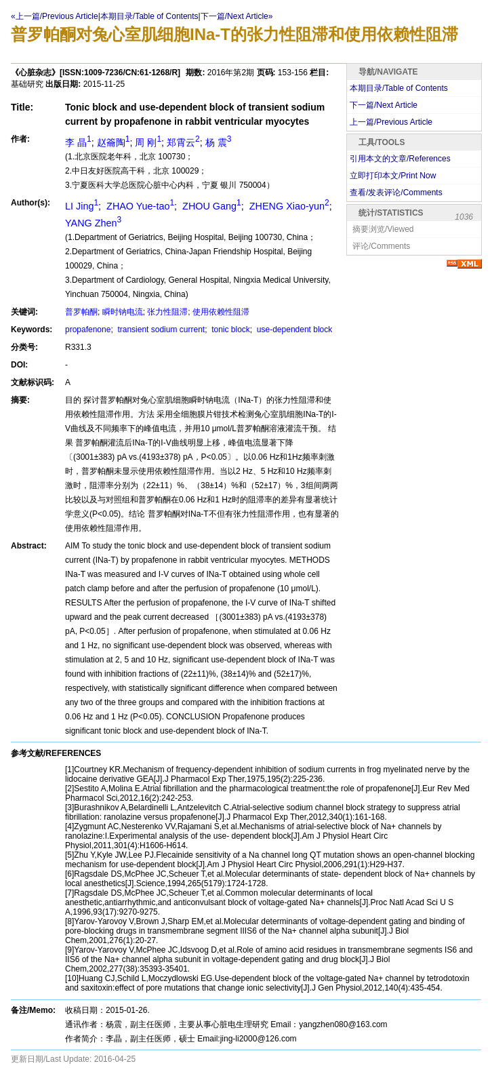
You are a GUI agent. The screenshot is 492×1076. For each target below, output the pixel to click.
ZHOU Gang (210, 206)
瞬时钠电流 (122, 312)
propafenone (87, 329)
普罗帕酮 (81, 312)
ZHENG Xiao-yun (288, 206)
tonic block (229, 329)
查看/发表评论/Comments (396, 192)
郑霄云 (183, 142)
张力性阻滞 (167, 312)
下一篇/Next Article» (237, 16)
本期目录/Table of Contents (149, 16)
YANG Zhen (93, 223)
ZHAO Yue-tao (139, 206)
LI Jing (81, 206)
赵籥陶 (113, 142)
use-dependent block (294, 329)
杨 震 (218, 142)
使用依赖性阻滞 (220, 312)
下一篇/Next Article (383, 105)
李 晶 (78, 142)
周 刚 (148, 142)
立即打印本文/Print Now (393, 175)
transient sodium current (160, 329)
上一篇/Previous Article (391, 122)
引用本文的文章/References (400, 158)
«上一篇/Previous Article (54, 16)
